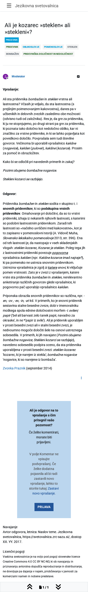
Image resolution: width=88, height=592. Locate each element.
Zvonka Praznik (14, 368)
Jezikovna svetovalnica (36, 5)
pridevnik (12, 40)
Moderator (18, 76)
